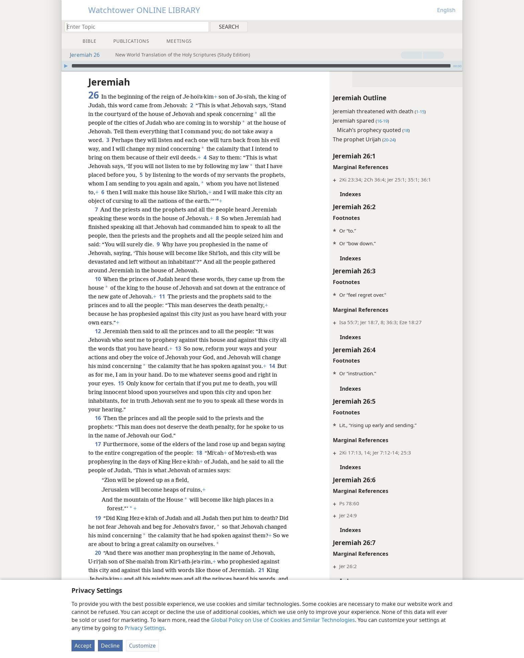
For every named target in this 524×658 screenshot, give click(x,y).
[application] (262, 66)
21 (261, 570)
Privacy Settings (145, 628)
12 (98, 331)
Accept (83, 645)
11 (162, 296)
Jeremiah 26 (81, 54)
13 (185, 348)
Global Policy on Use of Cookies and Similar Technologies (283, 620)
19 (98, 518)
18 (199, 452)
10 (98, 279)
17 (98, 444)
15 (127, 383)
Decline (110, 645)
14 (272, 366)
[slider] (261, 66)
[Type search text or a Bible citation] (134, 26)
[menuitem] (455, 26)
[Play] (66, 66)
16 (98, 418)
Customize (142, 645)
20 (98, 552)
